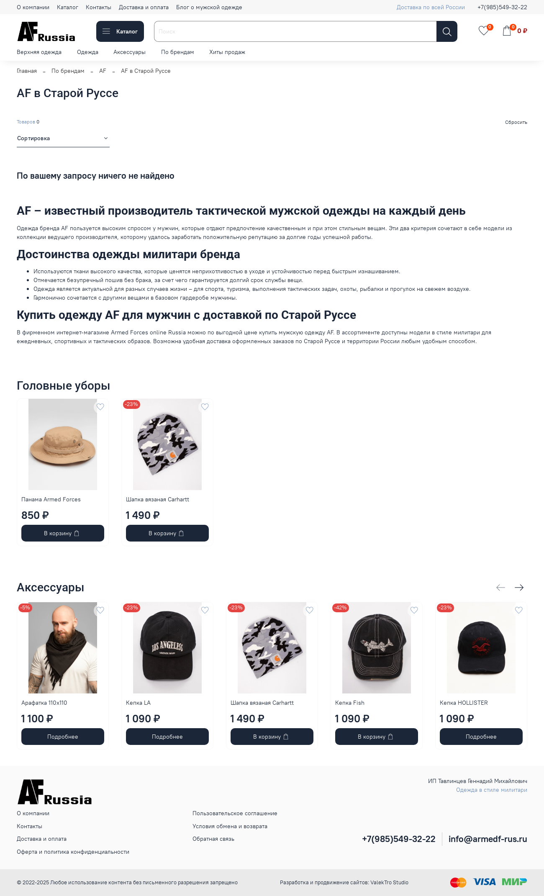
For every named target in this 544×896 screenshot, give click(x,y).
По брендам (177, 52)
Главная (27, 70)
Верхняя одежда (39, 52)
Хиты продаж (227, 52)
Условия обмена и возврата (229, 826)
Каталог (67, 7)
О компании (33, 7)
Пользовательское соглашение (234, 813)
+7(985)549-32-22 (502, 7)
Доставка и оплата (144, 7)
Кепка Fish (349, 702)
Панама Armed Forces (51, 499)
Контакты (98, 7)
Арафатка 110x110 (44, 702)
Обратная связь (213, 838)
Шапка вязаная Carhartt (157, 499)
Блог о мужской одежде (209, 7)
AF (102, 70)
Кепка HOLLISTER (464, 702)
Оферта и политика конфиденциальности (73, 851)
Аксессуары (129, 52)
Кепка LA (138, 702)
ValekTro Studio (389, 882)
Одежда (87, 52)
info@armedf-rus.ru (488, 839)
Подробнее (62, 736)
